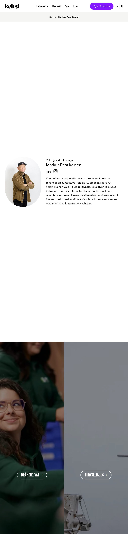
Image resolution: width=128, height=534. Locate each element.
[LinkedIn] (48, 171)
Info (75, 6)
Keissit (56, 6)
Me (67, 6)
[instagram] (55, 171)
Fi (122, 6)
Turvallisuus (96, 475)
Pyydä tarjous (102, 6)
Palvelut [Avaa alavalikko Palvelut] (41, 6)
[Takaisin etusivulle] (12, 6)
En (116, 6)
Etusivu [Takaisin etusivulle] (52, 17)
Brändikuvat (32, 475)
